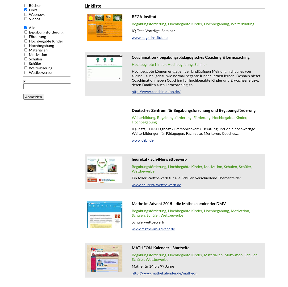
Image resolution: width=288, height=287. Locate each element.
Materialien (38, 50)
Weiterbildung (41, 68)
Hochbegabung (41, 45)
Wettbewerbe (40, 72)
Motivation (38, 54)
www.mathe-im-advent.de (153, 229)
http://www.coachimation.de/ (156, 91)
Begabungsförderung (46, 32)
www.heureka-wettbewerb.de (156, 184)
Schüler (35, 63)
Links (33, 10)
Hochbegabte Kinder (46, 41)
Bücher (35, 5)
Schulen (35, 59)
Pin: (26, 81)
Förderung (37, 36)
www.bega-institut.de (150, 37)
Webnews (37, 14)
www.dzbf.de (143, 140)
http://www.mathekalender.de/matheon (165, 273)
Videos (34, 19)
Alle (32, 27)
